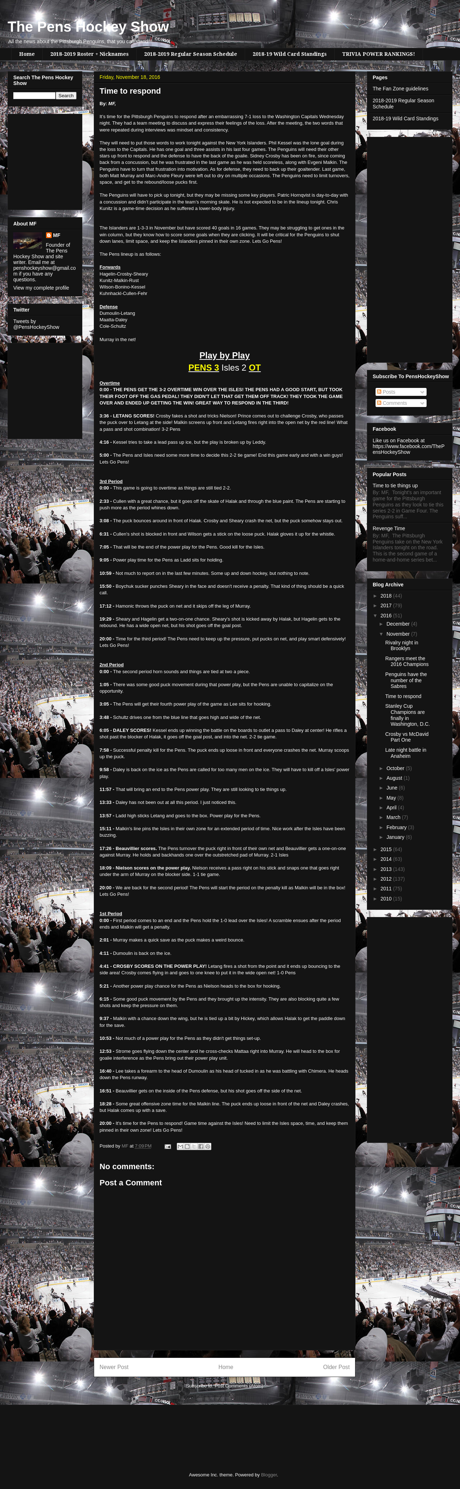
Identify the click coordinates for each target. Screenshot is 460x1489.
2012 (387, 879)
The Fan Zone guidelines (400, 88)
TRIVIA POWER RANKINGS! (378, 54)
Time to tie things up (395, 485)
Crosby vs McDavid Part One (407, 737)
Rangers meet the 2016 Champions (407, 661)
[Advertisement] (34, 160)
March (394, 817)
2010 (387, 899)
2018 (387, 596)
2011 (387, 888)
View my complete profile (41, 288)
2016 (387, 615)
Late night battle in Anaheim (405, 753)
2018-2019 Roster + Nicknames (89, 54)
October (396, 768)
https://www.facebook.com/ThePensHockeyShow (409, 449)
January (396, 837)
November (398, 634)
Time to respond (403, 696)
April (392, 807)
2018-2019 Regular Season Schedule (190, 54)
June (392, 788)
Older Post (336, 1367)
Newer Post (114, 1367)
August (394, 778)
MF (56, 235)
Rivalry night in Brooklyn (401, 646)
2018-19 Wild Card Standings (290, 54)
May (391, 798)
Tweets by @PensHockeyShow (36, 324)
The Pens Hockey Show (88, 27)
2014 (387, 859)
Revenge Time (389, 528)
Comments (392, 403)
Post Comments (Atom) (239, 1386)
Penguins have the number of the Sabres (406, 680)
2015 (387, 849)
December (398, 624)
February (397, 827)
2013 (387, 869)
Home (27, 54)
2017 (387, 605)
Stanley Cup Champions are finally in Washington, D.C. (407, 715)
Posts (386, 392)
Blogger (269, 1474)
